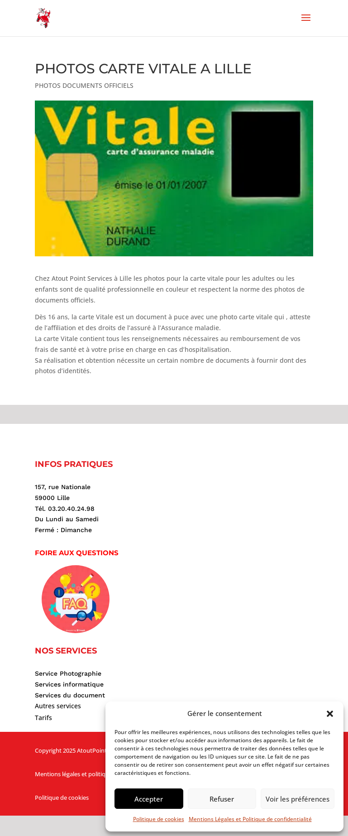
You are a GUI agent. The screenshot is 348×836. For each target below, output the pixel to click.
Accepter (148, 798)
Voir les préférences (297, 798)
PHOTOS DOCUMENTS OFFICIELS (84, 85)
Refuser (222, 798)
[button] (329, 713)
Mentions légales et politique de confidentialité (98, 774)
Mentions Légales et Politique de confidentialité (250, 819)
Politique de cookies (158, 819)
